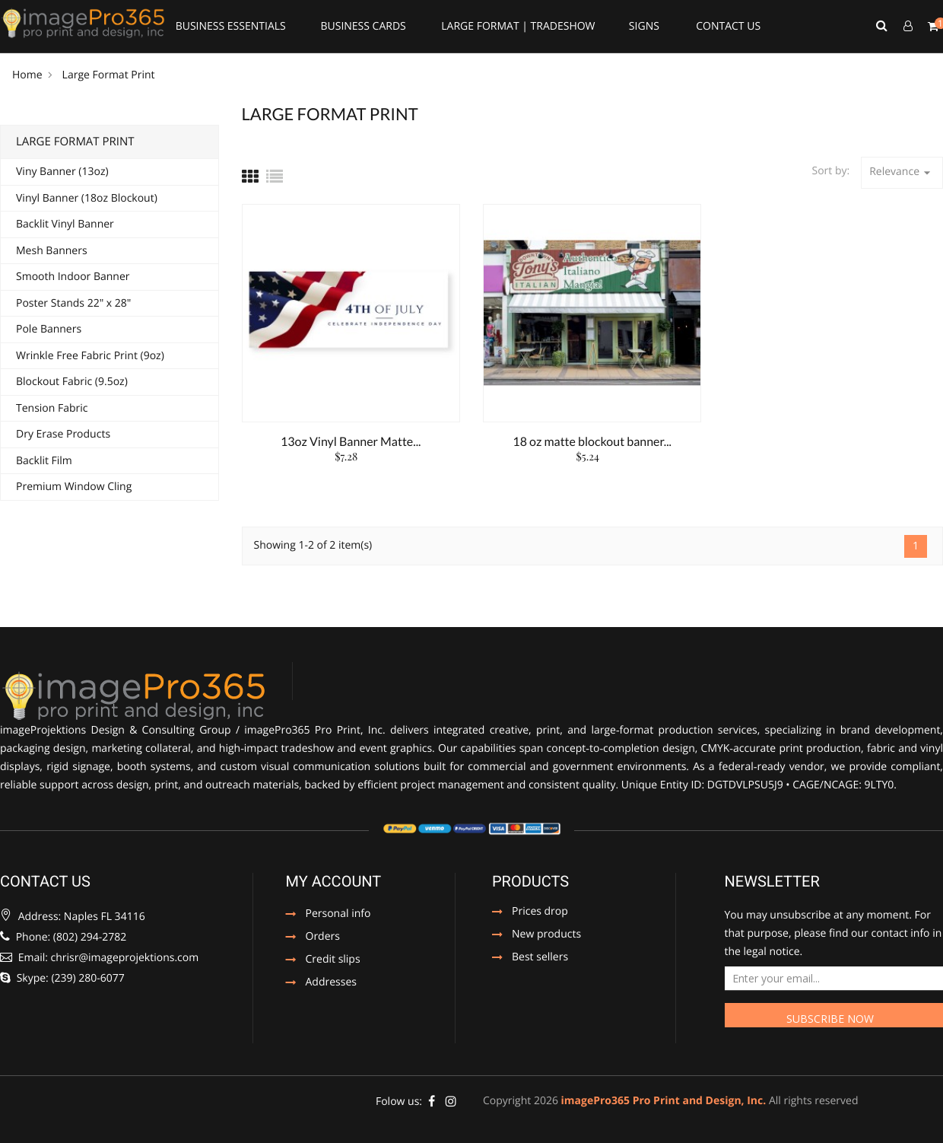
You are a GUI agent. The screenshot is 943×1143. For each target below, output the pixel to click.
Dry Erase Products (63, 434)
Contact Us (728, 26)
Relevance (902, 172)
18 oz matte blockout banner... (592, 442)
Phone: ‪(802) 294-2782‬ (63, 937)
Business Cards (362, 26)
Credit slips (333, 960)
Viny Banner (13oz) (62, 171)
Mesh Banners (51, 251)
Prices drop (540, 912)
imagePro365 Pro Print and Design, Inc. (664, 1101)
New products (546, 935)
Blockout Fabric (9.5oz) (72, 381)
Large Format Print (75, 141)
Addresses (331, 983)
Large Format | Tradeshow (518, 26)
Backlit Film (44, 461)
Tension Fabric (52, 408)
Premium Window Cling (74, 486)
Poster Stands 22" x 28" (73, 303)
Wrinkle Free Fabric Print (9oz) (90, 356)
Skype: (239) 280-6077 (62, 978)
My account (334, 881)
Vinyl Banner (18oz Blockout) (86, 198)
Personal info (338, 915)
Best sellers (540, 958)
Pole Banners (48, 329)
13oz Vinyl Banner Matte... (351, 442)
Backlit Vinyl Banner (65, 224)
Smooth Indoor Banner (73, 276)
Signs (644, 26)
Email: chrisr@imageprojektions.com (99, 957)
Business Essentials (231, 26)
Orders (323, 937)
